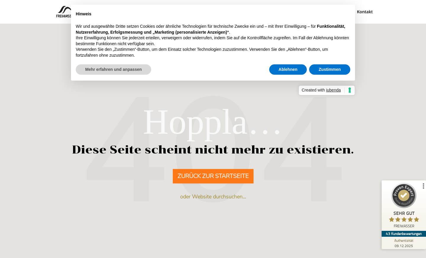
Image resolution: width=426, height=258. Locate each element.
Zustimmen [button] (330, 69)
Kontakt (365, 12)
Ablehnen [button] (288, 69)
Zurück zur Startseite (213, 176)
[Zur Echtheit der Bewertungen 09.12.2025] (404, 243)
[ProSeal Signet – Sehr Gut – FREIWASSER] (404, 207)
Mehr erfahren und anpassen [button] (113, 69)
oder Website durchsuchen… (213, 196)
